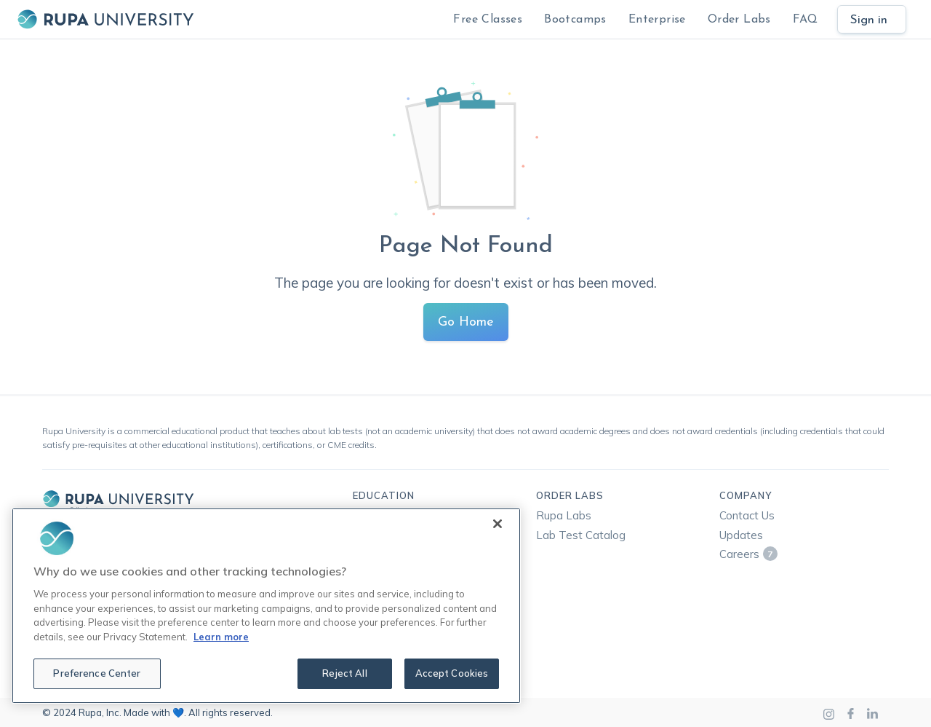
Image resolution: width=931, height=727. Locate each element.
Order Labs (739, 19)
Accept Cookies (452, 673)
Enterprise (657, 19)
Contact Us (747, 515)
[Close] (498, 524)
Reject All (344, 673)
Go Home (466, 322)
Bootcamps (575, 19)
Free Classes (487, 19)
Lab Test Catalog (581, 535)
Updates (741, 535)
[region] (266, 606)
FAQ (805, 19)
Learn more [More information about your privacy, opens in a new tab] (221, 636)
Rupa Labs (563, 515)
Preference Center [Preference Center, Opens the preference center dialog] (96, 673)
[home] (105, 19)
